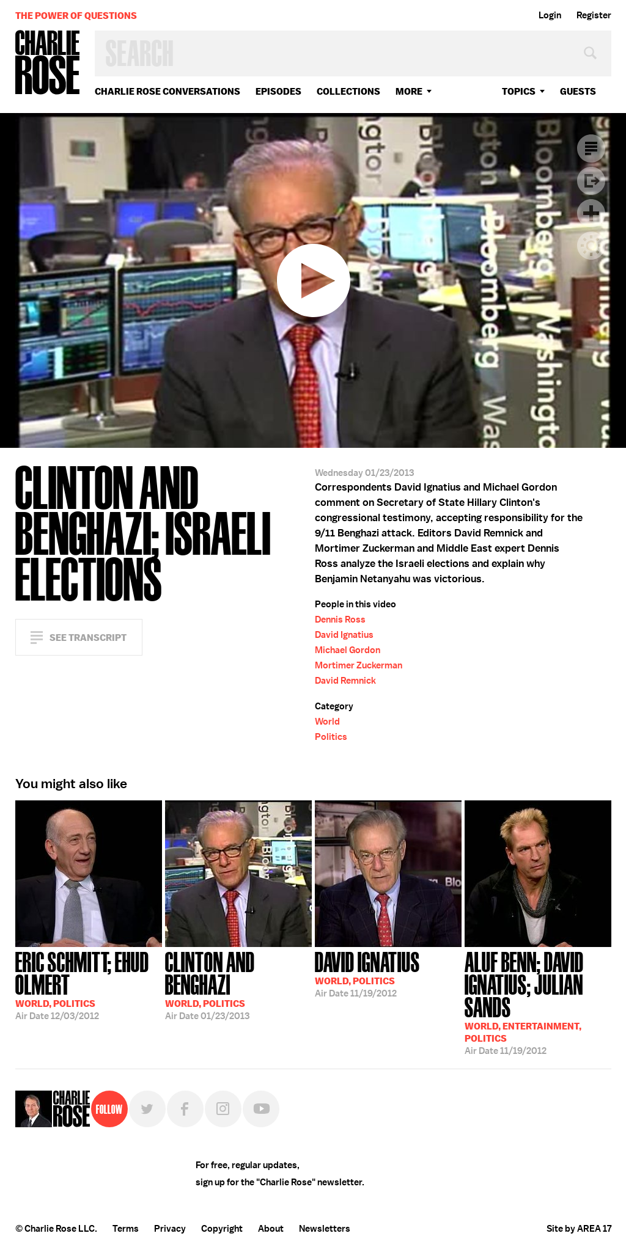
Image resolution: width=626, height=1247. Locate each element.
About (271, 1229)
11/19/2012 (367, 973)
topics (519, 91)
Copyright (222, 1229)
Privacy (170, 1229)
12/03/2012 (88, 984)
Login (550, 15)
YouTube (261, 1109)
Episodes (278, 91)
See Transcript (88, 637)
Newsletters (324, 1229)
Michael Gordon (347, 650)
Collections (348, 91)
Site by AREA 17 (579, 1229)
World (327, 721)
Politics (331, 737)
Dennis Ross (340, 619)
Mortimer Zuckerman (358, 665)
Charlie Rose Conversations (167, 91)
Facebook (185, 1109)
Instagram (223, 1109)
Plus (591, 213)
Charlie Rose (47, 63)
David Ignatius (344, 635)
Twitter (147, 1109)
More (409, 91)
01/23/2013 (238, 984)
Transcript (591, 148)
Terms (125, 1229)
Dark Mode (591, 246)
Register (593, 15)
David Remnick (345, 681)
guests (578, 91)
